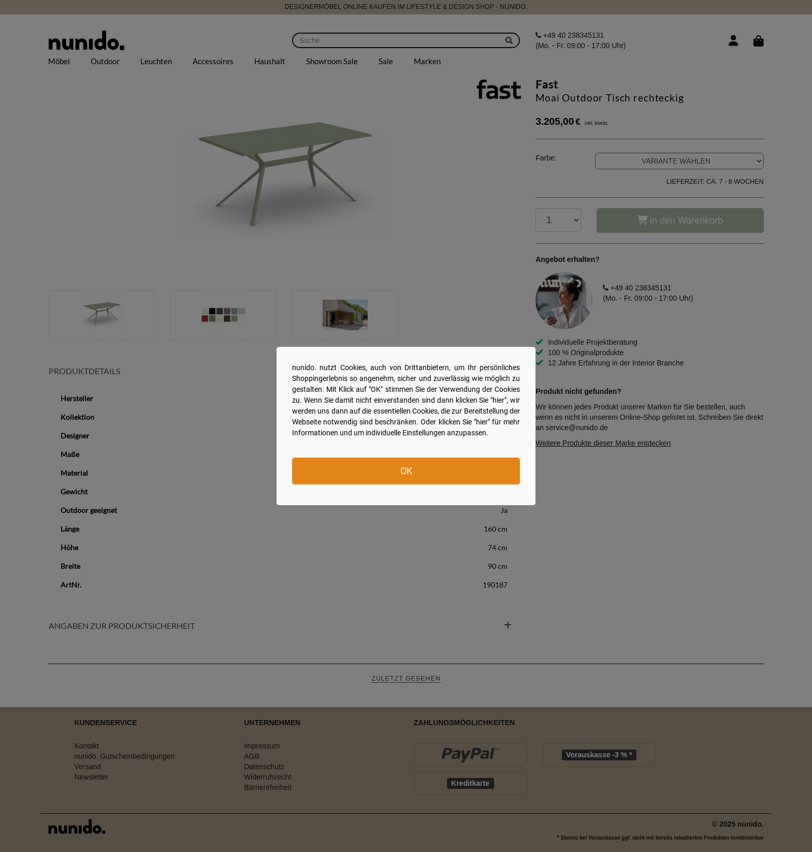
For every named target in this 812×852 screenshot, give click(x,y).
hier (498, 400)
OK (406, 470)
